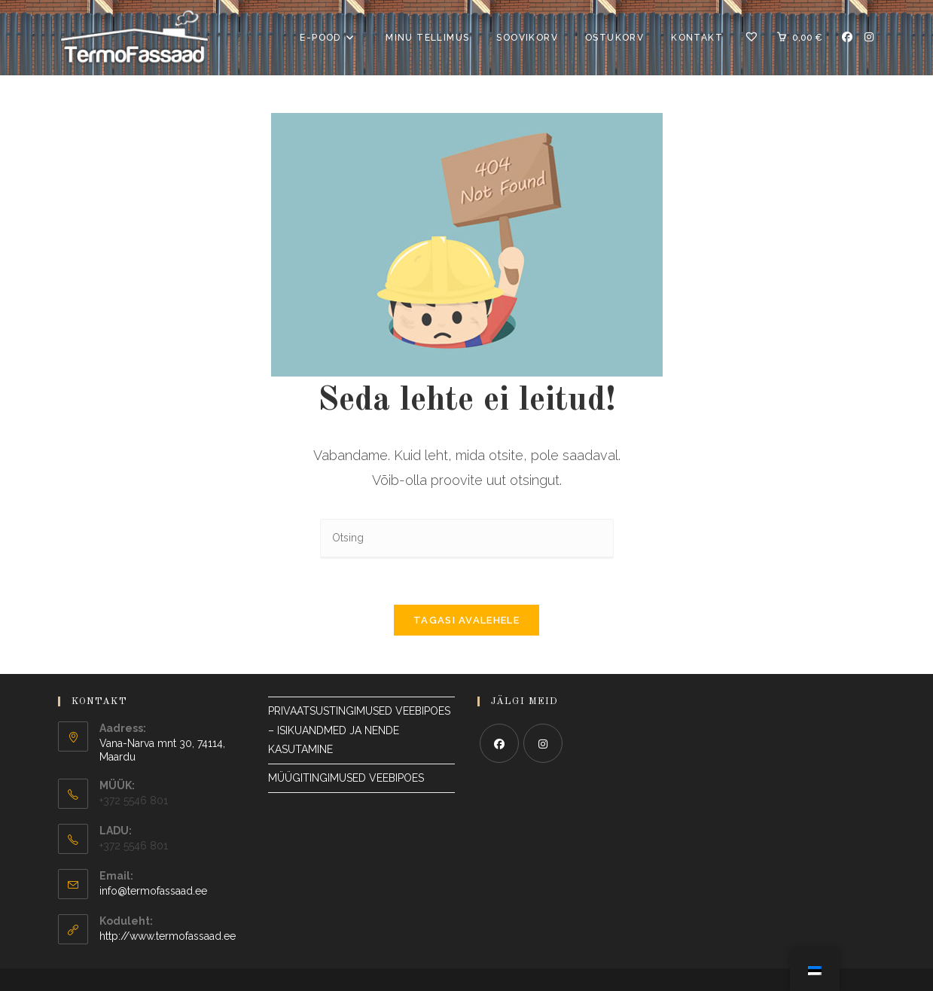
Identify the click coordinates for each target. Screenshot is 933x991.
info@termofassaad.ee (153, 891)
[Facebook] (499, 743)
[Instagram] (543, 743)
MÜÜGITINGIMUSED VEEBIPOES (346, 778)
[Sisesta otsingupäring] (467, 539)
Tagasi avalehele (466, 620)
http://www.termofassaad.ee (167, 936)
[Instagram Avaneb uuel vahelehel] (869, 37)
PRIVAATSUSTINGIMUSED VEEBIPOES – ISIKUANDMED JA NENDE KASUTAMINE (360, 730)
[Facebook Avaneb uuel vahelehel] (847, 37)
